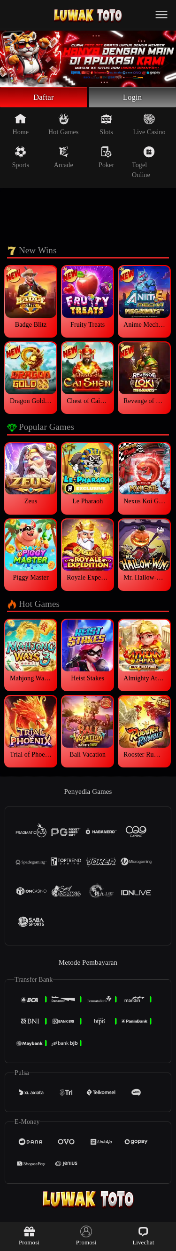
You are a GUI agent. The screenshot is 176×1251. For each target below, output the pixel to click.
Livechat (143, 1236)
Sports (20, 158)
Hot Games (63, 125)
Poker (106, 158)
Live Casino (149, 125)
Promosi (29, 1236)
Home (21, 125)
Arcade (63, 158)
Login (132, 98)
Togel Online (143, 163)
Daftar (44, 98)
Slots (106, 125)
